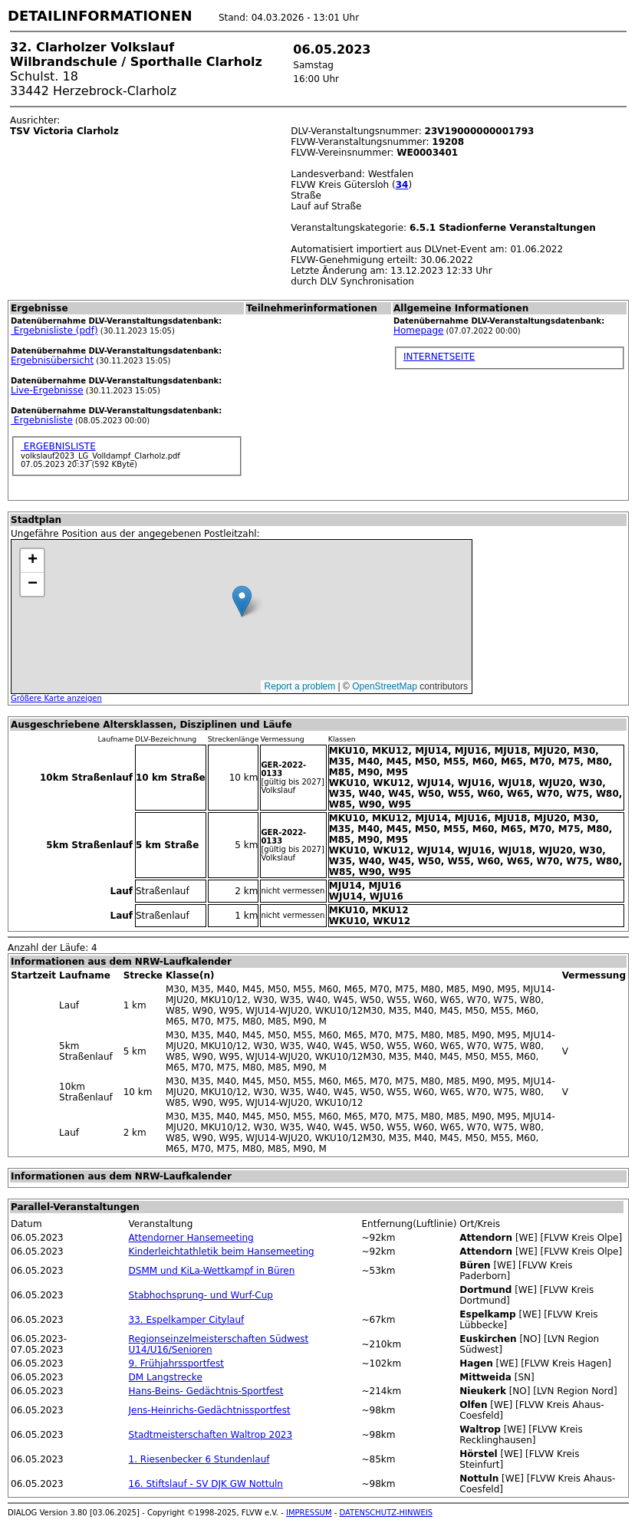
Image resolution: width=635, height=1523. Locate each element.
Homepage (418, 330)
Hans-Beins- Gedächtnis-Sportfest (206, 1391)
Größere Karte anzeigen (56, 698)
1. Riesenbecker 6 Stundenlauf (199, 1459)
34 (402, 184)
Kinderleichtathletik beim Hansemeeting (221, 1251)
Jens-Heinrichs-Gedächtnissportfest (210, 1410)
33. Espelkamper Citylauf (187, 1319)
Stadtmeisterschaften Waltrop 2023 (210, 1434)
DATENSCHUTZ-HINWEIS (386, 1512)
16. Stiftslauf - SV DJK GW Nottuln (206, 1484)
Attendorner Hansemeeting (191, 1237)
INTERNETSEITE (439, 356)
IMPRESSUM (309, 1512)
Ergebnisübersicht (52, 360)
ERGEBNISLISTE (58, 446)
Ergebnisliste (42, 420)
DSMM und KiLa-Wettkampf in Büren (212, 1270)
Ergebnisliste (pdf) (54, 330)
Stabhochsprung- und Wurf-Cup (201, 1295)
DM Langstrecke (165, 1377)
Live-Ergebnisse (47, 390)
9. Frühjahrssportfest (176, 1363)
